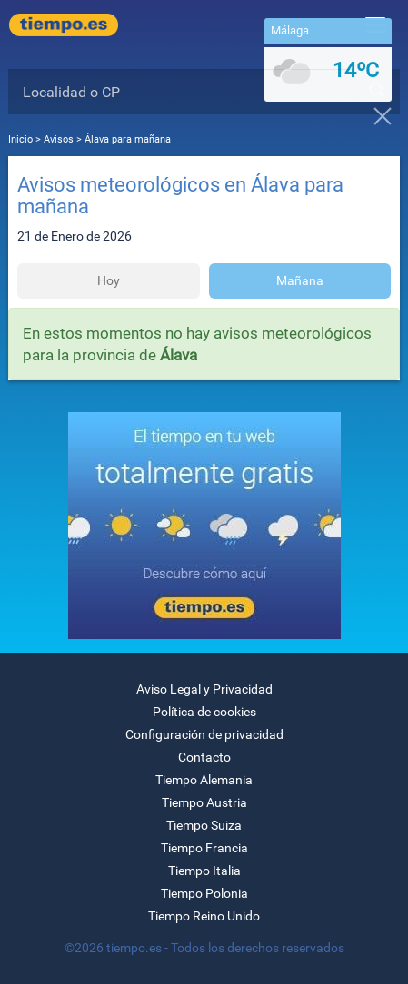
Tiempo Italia (204, 870)
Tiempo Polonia (204, 893)
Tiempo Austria (204, 802)
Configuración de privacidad (204, 734)
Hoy (108, 280)
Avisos (59, 139)
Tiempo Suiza (204, 825)
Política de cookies (204, 711)
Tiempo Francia (204, 848)
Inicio (20, 139)
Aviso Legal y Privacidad (204, 689)
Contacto (204, 757)
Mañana (299, 280)
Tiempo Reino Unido (204, 916)
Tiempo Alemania (204, 779)
